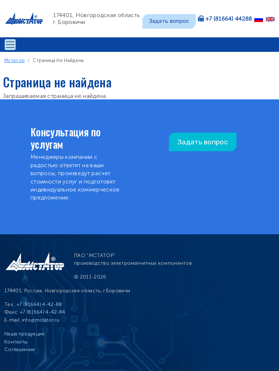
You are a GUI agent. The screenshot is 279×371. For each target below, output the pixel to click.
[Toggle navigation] (10, 44)
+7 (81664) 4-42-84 (42, 312)
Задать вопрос (169, 21)
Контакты (16, 342)
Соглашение (19, 349)
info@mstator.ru (41, 320)
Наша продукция (24, 334)
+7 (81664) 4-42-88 (39, 304)
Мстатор (14, 60)
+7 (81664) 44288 (229, 18)
